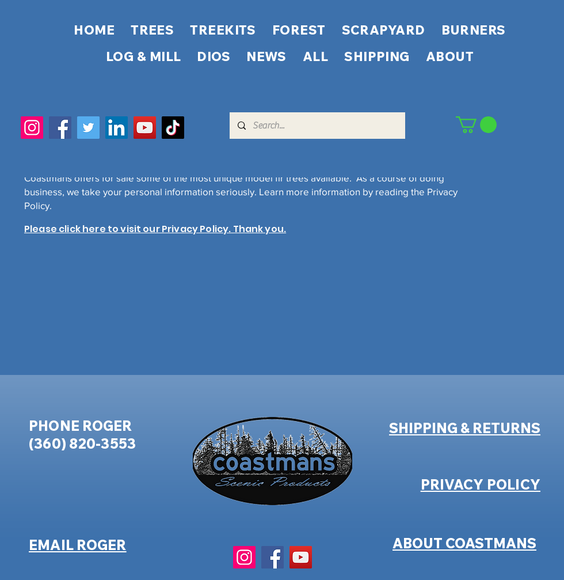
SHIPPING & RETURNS (464, 428)
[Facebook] (60, 127)
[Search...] (317, 125)
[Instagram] (32, 127)
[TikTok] (173, 127)
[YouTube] (145, 127)
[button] (476, 124)
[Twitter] (88, 127)
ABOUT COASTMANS (464, 543)
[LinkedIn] (116, 127)
